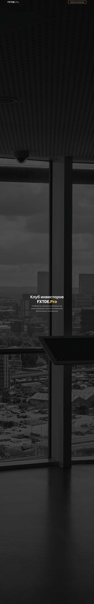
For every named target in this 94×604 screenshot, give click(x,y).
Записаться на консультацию (77, 2)
